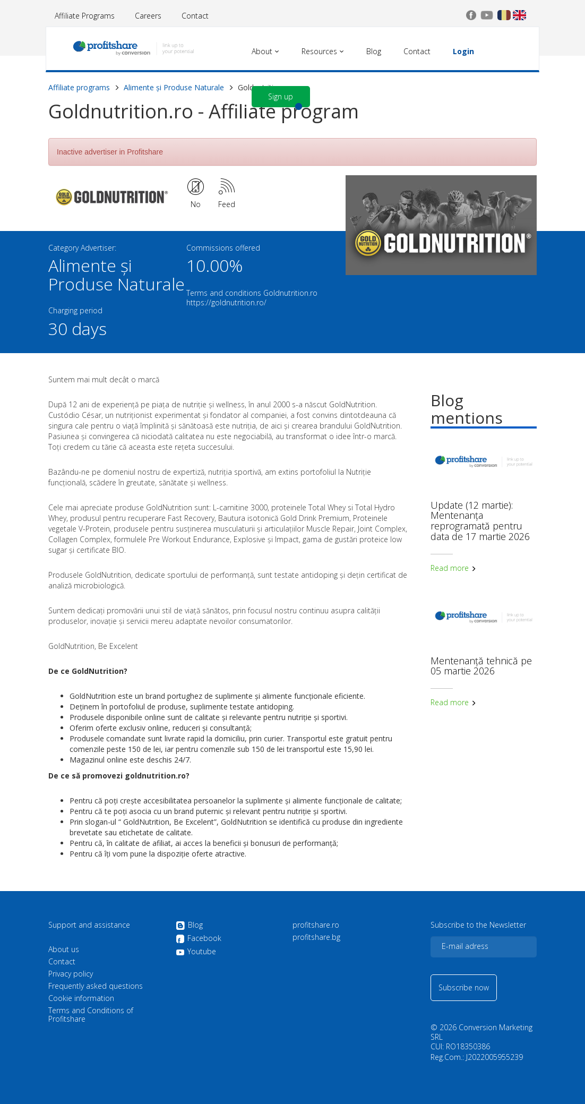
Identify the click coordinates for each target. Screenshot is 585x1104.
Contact (195, 16)
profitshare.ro (315, 925)
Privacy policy (70, 974)
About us (63, 949)
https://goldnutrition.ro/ (226, 302)
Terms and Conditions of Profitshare (90, 1014)
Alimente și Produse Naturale (174, 87)
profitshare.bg (316, 937)
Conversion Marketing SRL (481, 1032)
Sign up (280, 96)
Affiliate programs (79, 87)
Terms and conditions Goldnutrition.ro (251, 293)
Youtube (196, 951)
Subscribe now (463, 987)
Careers (148, 16)
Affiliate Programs (85, 16)
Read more (453, 568)
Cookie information (81, 998)
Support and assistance (89, 925)
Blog (189, 925)
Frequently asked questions (95, 986)
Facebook (198, 939)
